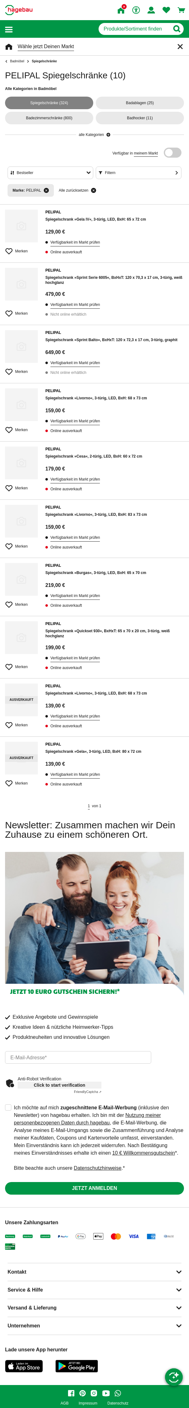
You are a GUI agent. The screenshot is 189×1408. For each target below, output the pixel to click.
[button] (9, 29)
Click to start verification (59, 1085)
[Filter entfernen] (46, 190)
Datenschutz (118, 1403)
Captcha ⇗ (87, 1092)
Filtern (110, 173)
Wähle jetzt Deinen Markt (46, 46)
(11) (140, 118)
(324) (49, 103)
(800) (49, 118)
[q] (134, 29)
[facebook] (71, 1393)
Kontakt (17, 1272)
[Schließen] (180, 46)
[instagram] (94, 1393)
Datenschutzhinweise (97, 1168)
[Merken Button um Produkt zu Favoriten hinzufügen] (21, 248)
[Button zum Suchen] (176, 29)
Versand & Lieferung (32, 1307)
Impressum (88, 1403)
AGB (64, 1403)
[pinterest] (82, 1393)
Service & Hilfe (25, 1290)
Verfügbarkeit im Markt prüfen (75, 242)
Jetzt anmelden (94, 1188)
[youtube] (106, 1393)
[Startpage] (18, 10)
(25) (140, 103)
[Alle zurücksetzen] (93, 190)
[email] (78, 1057)
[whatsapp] (118, 1393)
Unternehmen (24, 1325)
